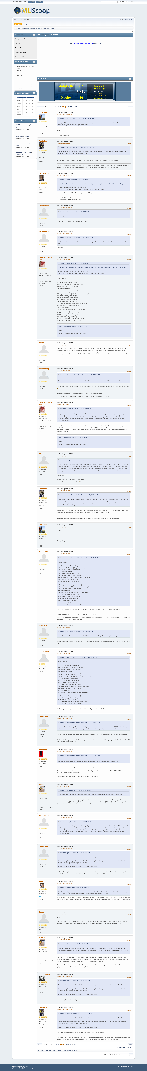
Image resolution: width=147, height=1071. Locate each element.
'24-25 (20, 80)
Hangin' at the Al (20, 39)
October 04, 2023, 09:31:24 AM (65, 404)
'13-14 (30, 86)
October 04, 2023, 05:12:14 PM (65, 883)
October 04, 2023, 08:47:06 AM (65, 345)
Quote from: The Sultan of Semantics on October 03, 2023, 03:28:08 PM (80, 375)
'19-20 (30, 82)
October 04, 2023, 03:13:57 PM (65, 718)
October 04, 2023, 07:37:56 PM (65, 1009)
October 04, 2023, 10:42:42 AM (65, 553)
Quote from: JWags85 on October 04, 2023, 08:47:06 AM (75, 408)
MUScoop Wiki (19, 57)
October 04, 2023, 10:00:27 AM (65, 490)
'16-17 (30, 84)
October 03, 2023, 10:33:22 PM (65, 233)
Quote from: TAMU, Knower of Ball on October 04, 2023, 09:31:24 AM (79, 495)
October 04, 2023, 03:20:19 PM (65, 751)
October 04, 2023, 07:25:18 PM (65, 939)
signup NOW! (97, 43)
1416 (71, 107)
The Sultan (43, 141)
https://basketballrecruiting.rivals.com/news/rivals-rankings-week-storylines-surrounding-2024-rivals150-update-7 (92, 184)
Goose (41, 912)
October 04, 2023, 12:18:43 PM (65, 653)
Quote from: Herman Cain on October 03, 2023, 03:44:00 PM (76, 212)
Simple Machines (26, 1067)
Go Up (39, 1044)
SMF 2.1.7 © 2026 (16, 1067)
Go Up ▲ (132, 1066)
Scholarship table (128, 19)
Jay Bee (27, 136)
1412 (55, 107)
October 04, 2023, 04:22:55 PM (65, 848)
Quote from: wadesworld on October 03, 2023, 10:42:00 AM (76, 237)
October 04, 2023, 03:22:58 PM (65, 786)
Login (70, 43)
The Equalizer (19, 154)
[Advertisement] (85, 60)
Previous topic (120, 1047)
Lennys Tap (43, 716)
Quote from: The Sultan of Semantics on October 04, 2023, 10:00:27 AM (80, 722)
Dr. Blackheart (44, 974)
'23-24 (25, 80)
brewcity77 (43, 784)
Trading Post (19, 48)
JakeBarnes (43, 552)
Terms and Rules (125, 1066)
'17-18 (25, 84)
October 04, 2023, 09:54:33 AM (65, 456)
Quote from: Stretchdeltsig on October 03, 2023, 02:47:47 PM (77, 118)
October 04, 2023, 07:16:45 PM (65, 914)
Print (130, 107)
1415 (68, 107)
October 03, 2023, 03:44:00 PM (65, 175)
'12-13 (20, 88)
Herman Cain (44, 173)
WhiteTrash (43, 454)
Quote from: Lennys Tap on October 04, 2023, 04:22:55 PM (76, 887)
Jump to (106, 1054)
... (53, 107)
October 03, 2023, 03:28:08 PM (65, 143)
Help (119, 1066)
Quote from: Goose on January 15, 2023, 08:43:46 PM (74, 326)
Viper (41, 881)
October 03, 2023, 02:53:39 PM (65, 114)
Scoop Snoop (44, 369)
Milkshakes (43, 625)
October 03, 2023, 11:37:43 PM (65, 259)
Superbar (18, 43)
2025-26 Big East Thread (23, 152)
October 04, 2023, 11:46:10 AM (65, 627)
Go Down (40, 107)
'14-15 (25, 86)
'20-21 (25, 82)
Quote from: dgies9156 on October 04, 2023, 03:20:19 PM (76, 853)
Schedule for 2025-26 (99, 98)
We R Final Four (45, 231)
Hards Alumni (44, 816)
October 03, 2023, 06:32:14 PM (65, 207)
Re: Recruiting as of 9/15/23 (65, 112)
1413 (59, 107)
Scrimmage (100, 88)
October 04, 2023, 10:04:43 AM (65, 527)
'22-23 (30, 80)
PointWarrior (44, 206)
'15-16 (20, 86)
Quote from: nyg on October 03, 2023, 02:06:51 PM (74, 179)
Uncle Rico (43, 112)
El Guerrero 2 (44, 651)
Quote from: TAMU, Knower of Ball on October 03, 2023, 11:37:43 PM (79, 558)
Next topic (130, 1047)
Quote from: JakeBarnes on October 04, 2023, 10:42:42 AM (76, 631)
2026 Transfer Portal (22, 125)
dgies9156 (43, 749)
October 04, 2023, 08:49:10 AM (65, 370)
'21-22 (20, 82)
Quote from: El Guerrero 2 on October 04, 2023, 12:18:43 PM (77, 790)
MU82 (17, 145)
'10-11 (30, 88)
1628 (76, 107)
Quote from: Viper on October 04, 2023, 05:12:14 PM (74, 944)
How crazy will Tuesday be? (24, 143)
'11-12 (25, 88)
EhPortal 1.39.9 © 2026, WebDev (20, 1066)
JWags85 (42, 343)
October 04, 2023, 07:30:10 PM (65, 976)
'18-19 (20, 84)
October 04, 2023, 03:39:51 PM (65, 817)
